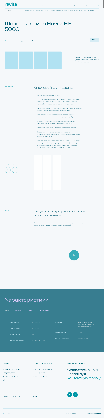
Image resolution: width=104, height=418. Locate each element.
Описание (8, 41)
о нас (24, 5)
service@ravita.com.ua (42, 369)
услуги (86, 5)
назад (8, 10)
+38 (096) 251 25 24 (40, 373)
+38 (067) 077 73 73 (10, 376)
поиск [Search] (93, 5)
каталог (78, 5)
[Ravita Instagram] (75, 394)
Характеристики (38, 41)
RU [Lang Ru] (9, 413)
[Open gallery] (11, 60)
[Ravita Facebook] (69, 394)
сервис (43, 5)
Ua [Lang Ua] (4, 413)
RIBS (99, 413)
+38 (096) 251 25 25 (40, 376)
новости (66, 5)
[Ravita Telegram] (4, 380)
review (33, 5)
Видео (21, 41)
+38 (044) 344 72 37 (11, 373)
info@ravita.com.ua (11, 369)
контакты (54, 5)
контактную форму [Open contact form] (83, 378)
